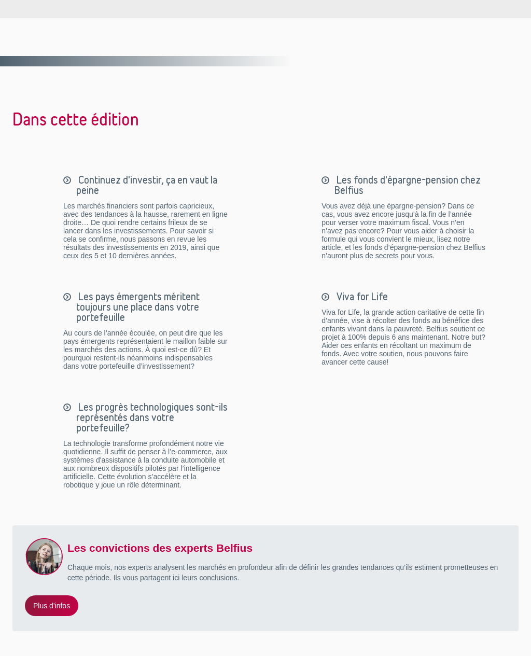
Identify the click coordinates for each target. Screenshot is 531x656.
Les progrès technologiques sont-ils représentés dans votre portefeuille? (152, 417)
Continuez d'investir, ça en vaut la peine (146, 185)
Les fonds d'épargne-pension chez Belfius (407, 185)
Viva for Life (361, 296)
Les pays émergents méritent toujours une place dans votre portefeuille (138, 307)
